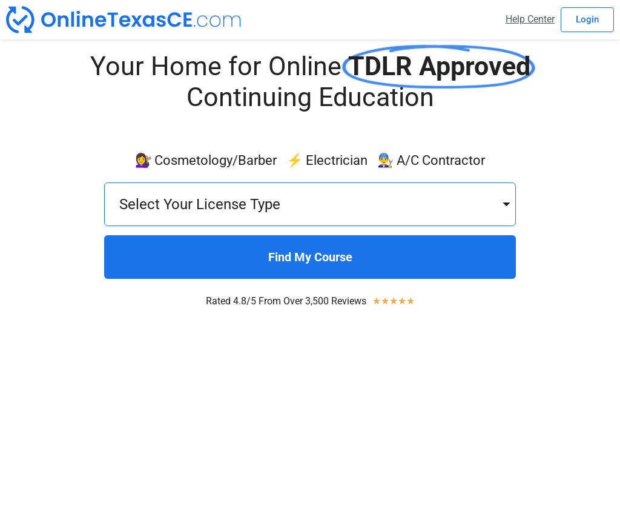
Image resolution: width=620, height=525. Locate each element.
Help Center (530, 19)
